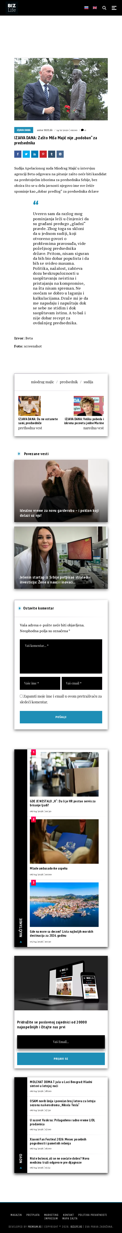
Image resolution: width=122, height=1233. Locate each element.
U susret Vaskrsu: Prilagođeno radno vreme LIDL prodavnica (62, 1122)
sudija (88, 381)
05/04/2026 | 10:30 (40, 941)
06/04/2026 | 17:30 (40, 1110)
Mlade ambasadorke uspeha (48, 868)
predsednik (69, 381)
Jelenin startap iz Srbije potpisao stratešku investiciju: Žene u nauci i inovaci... (55, 580)
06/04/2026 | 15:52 (40, 1167)
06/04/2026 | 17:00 (40, 1129)
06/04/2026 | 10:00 (41, 874)
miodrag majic (42, 381)
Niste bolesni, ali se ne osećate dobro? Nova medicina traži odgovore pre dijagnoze (59, 1160)
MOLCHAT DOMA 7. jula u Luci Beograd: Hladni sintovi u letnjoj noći (61, 1084)
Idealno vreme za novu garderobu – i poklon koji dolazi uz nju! (59, 513)
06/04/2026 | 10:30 (40, 811)
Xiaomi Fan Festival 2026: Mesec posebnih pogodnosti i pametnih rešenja (58, 1141)
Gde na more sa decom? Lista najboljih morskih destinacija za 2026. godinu (61, 933)
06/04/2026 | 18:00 (40, 1091)
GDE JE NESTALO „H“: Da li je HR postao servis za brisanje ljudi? (63, 803)
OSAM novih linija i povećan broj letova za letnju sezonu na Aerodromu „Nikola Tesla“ (63, 1103)
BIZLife (48, 130)
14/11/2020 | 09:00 (67, 130)
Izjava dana (23, 130)
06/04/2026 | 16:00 (40, 1148)
